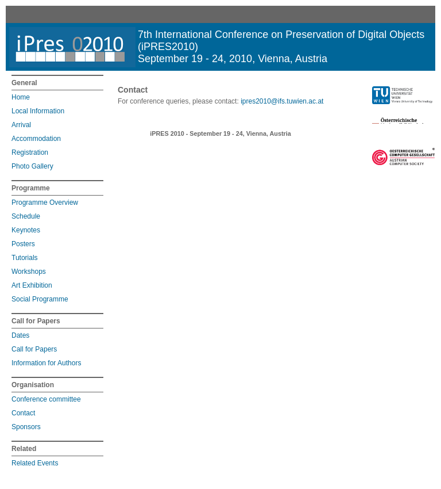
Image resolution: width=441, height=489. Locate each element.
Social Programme (39, 299)
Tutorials (24, 258)
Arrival (21, 125)
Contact (23, 413)
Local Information (37, 111)
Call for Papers (34, 349)
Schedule (25, 216)
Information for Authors (46, 363)
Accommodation (36, 139)
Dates (20, 335)
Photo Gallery (32, 166)
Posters (23, 244)
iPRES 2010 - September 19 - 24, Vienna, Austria (220, 133)
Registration (29, 152)
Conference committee (46, 399)
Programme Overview (44, 202)
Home (20, 97)
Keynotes (25, 230)
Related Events (34, 463)
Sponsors (26, 427)
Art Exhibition (31, 285)
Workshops (28, 272)
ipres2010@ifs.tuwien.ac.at (282, 101)
